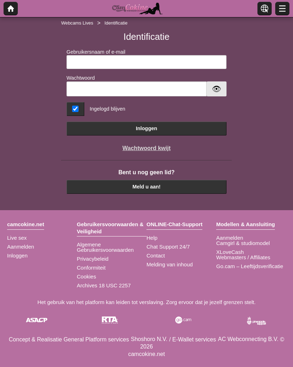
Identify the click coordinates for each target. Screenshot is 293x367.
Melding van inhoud (169, 264)
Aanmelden (20, 247)
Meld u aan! (146, 187)
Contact (155, 255)
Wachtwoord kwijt (146, 148)
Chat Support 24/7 (168, 247)
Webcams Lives (77, 23)
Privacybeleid (92, 259)
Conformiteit (91, 268)
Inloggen (146, 128)
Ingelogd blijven (107, 109)
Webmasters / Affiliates (243, 257)
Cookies (86, 276)
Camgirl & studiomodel (243, 243)
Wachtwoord (80, 78)
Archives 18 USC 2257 (104, 285)
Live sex (17, 238)
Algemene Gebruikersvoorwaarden (105, 247)
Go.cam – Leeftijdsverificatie (249, 266)
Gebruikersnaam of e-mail (146, 59)
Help (152, 238)
